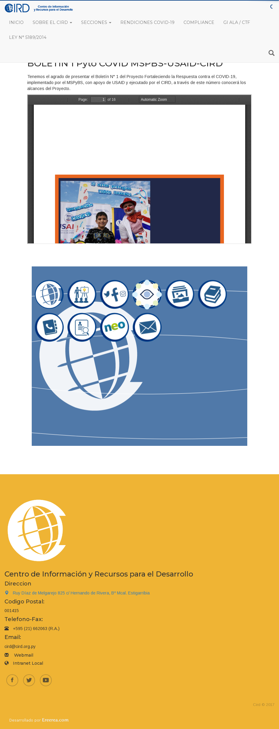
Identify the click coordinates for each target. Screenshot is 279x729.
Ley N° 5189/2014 (27, 37)
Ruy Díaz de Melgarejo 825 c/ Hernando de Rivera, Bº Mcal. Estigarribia (77, 593)
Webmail (23, 655)
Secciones (96, 22)
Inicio (16, 22)
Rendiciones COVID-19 (147, 22)
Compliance (199, 22)
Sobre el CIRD (52, 22)
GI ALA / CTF (236, 22)
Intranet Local (28, 663)
